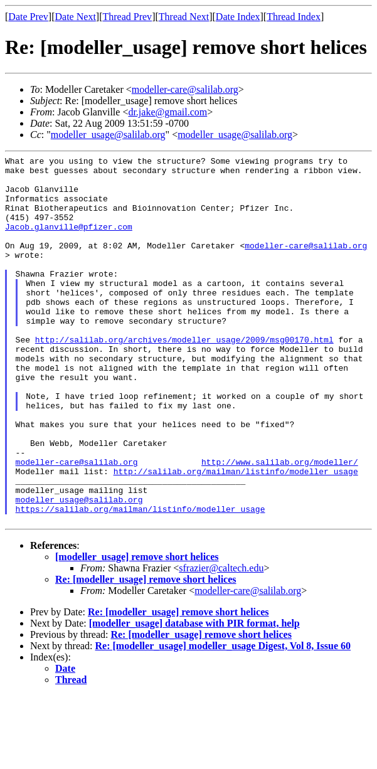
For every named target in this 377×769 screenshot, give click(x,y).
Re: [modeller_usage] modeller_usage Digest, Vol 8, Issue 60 (223, 719)
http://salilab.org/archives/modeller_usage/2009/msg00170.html (184, 377)
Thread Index (294, 16)
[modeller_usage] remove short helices (137, 630)
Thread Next (184, 16)
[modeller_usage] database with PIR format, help (194, 696)
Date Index (238, 16)
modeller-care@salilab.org (185, 89)
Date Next (75, 16)
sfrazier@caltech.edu (221, 641)
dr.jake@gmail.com (167, 112)
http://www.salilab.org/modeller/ (279, 523)
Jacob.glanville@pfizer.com (68, 241)
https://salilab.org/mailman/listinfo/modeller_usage (140, 580)
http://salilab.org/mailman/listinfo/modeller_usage (236, 535)
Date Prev (28, 16)
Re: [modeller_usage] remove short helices (145, 652)
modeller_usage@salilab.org (108, 134)
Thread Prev (127, 16)
